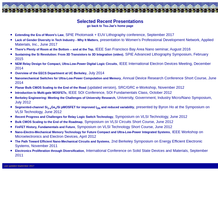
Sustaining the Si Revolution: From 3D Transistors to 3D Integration (63, 54)
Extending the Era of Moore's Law (39, 35)
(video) (118, 54)
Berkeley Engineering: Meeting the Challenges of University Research (65, 97)
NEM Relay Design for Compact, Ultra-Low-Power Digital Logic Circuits (66, 63)
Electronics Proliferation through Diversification (49, 150)
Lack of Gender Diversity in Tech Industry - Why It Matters (56, 40)
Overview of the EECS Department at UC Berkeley (51, 73)
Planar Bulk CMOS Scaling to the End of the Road (50, 87)
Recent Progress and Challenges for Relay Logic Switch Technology (64, 116)
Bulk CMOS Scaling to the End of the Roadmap (48, 122)
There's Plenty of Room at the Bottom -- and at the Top (54, 49)
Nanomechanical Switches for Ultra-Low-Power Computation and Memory (68, 78)
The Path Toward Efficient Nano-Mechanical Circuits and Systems (62, 141)
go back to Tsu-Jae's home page (110, 25)
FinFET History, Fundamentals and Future (45, 127)
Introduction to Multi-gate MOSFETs (40, 92)
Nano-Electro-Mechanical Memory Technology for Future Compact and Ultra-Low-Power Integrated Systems (92, 132)
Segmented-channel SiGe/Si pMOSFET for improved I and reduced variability (74, 107)
